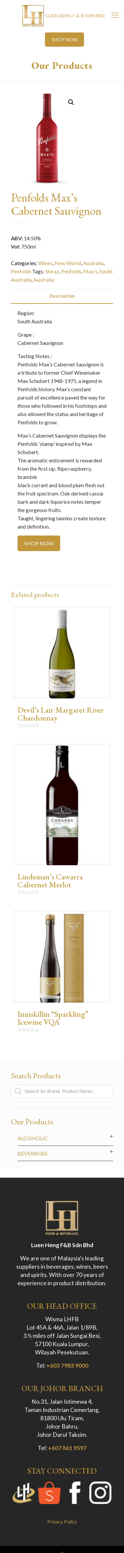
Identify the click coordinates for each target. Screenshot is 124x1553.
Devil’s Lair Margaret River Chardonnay (61, 714)
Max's (90, 271)
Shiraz (52, 271)
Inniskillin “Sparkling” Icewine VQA (53, 1018)
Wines (45, 263)
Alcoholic (33, 1138)
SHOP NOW (64, 39)
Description (62, 296)
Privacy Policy (62, 1522)
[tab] (62, 296)
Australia (93, 263)
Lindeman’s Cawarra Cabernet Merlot (50, 880)
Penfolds (21, 271)
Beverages (32, 1153)
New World (68, 263)
